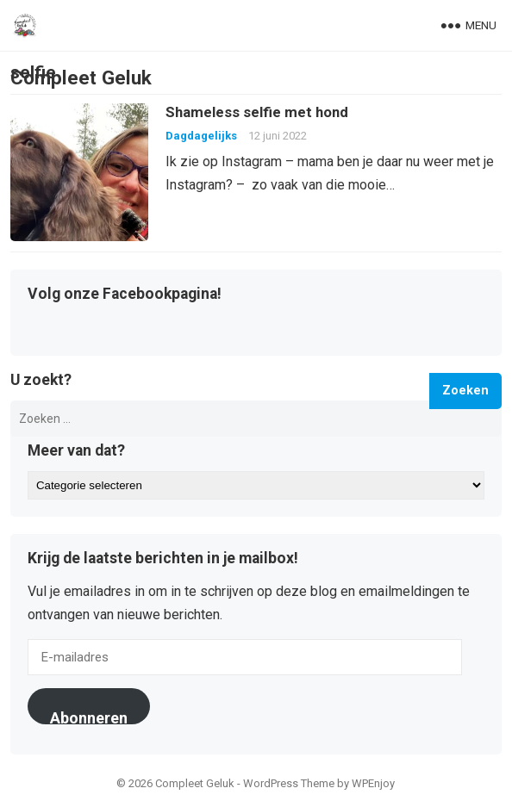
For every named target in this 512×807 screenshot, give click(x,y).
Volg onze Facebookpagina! (125, 294)
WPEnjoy (373, 783)
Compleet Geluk (81, 77)
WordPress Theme (288, 783)
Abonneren (89, 716)
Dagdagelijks (201, 135)
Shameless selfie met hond (256, 112)
